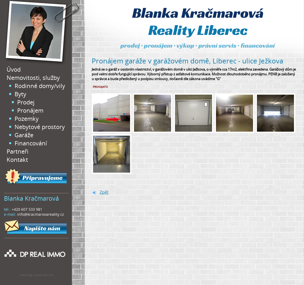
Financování (31, 143)
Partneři (18, 151)
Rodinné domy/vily (40, 86)
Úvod (14, 69)
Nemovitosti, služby (33, 77)
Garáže (24, 135)
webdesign (26, 275)
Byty (20, 94)
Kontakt (17, 159)
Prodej (26, 102)
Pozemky (27, 118)
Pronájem (30, 110)
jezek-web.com (44, 275)
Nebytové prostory (40, 127)
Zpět (104, 192)
